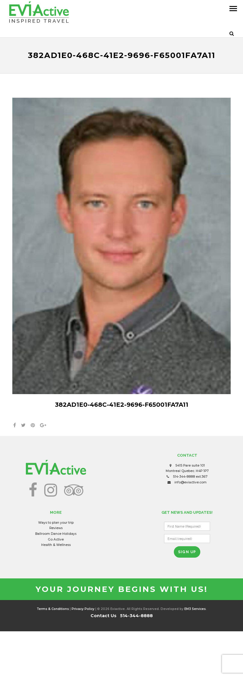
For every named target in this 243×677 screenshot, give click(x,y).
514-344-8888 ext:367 (190, 477)
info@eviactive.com (190, 482)
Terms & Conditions (53, 609)
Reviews (56, 528)
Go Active (56, 539)
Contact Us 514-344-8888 (122, 615)
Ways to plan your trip (56, 523)
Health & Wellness (56, 545)
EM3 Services (195, 609)
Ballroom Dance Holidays (55, 534)
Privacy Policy (83, 609)
